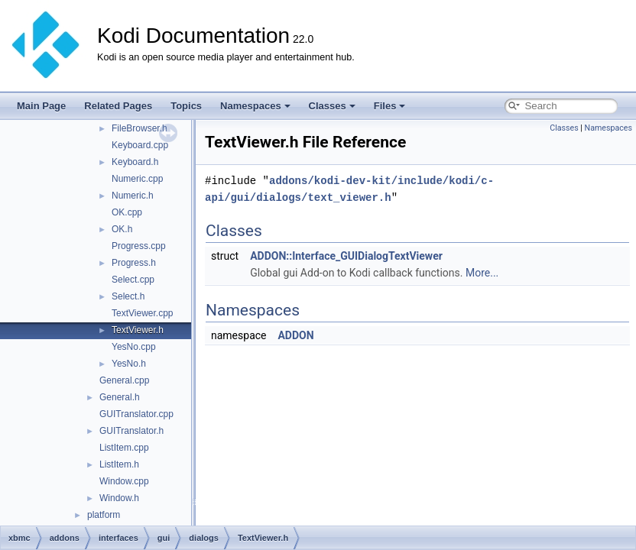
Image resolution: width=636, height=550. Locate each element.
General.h (119, 397)
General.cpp (124, 380)
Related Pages (118, 106)
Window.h (119, 498)
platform (103, 515)
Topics (186, 106)
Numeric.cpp (137, 178)
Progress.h (134, 262)
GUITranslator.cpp (136, 414)
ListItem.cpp (124, 447)
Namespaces (255, 106)
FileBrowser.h (139, 128)
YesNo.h (129, 363)
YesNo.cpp (134, 346)
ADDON (295, 335)
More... (482, 273)
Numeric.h (133, 195)
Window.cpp (124, 481)
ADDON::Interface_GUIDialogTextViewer (346, 256)
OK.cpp (127, 212)
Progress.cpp (139, 246)
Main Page (41, 106)
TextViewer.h (138, 330)
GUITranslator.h (131, 430)
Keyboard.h (135, 162)
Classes (332, 106)
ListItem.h (119, 464)
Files (390, 106)
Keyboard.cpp (140, 145)
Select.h (128, 296)
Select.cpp (133, 279)
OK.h (122, 229)
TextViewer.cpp (143, 313)
